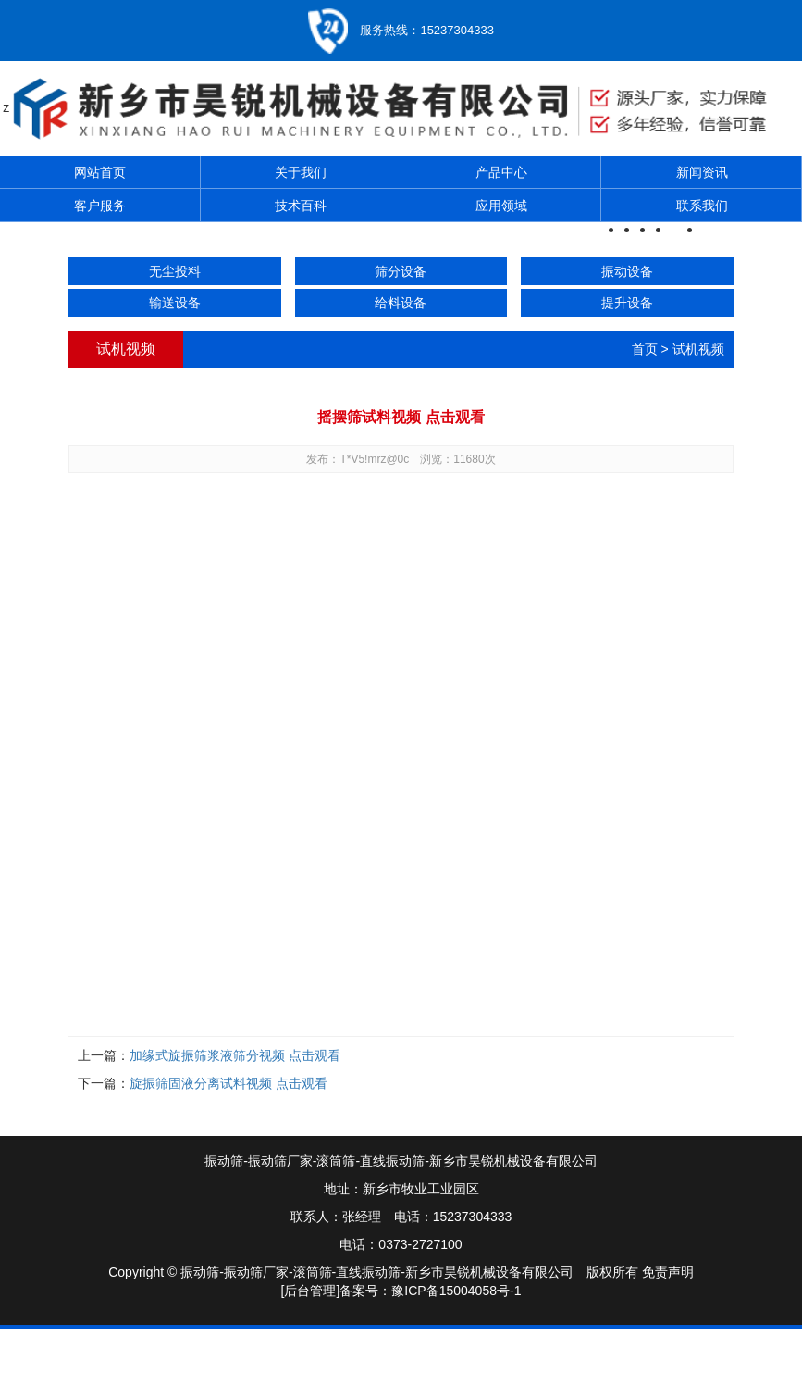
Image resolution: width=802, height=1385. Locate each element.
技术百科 (301, 205)
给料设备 (400, 302)
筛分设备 (400, 271)
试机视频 (698, 349)
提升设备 (627, 302)
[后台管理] (310, 1290)
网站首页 (100, 172)
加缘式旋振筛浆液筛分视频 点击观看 (235, 1055)
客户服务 (100, 205)
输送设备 (175, 302)
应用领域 (501, 205)
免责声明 (668, 1272)
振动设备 (627, 271)
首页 (645, 349)
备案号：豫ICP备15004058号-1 (430, 1290)
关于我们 (301, 172)
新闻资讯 (702, 172)
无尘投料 (175, 271)
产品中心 (501, 172)
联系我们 (702, 205)
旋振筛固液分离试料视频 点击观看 (228, 1083)
